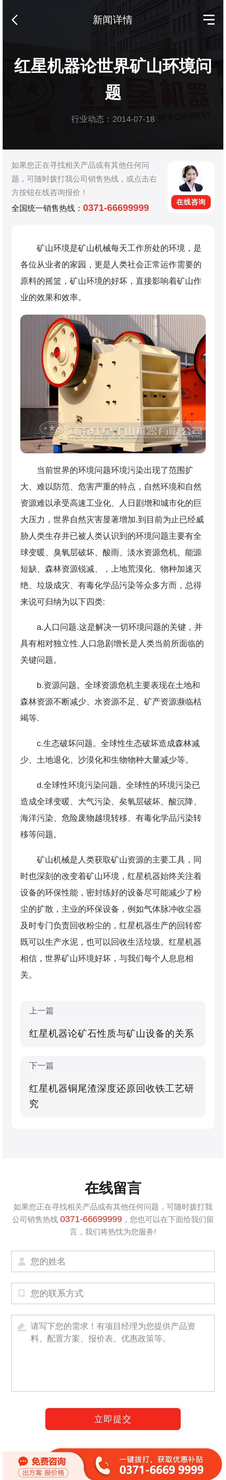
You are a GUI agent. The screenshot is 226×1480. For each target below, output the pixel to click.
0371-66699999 (116, 207)
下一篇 (113, 1086)
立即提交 (113, 1419)
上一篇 (113, 1023)
